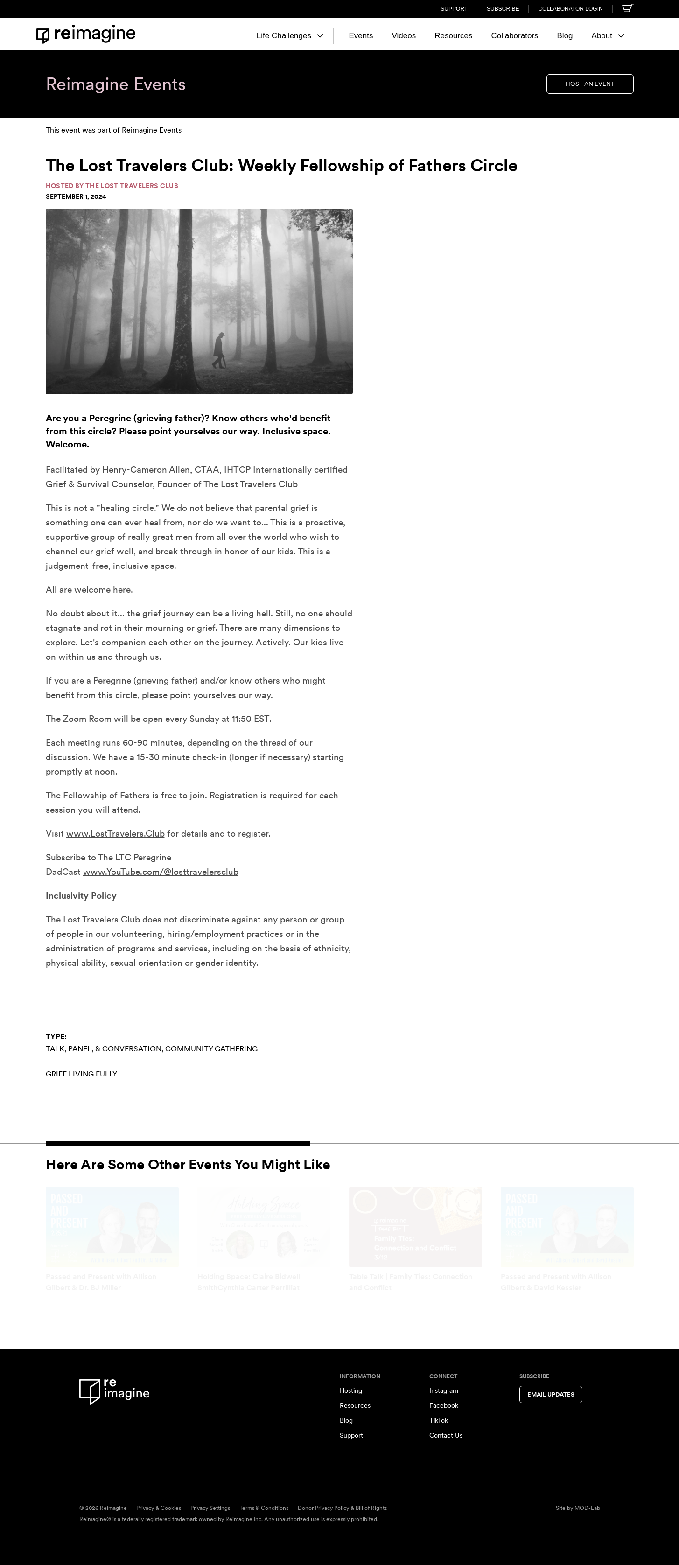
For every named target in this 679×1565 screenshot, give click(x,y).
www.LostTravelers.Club (115, 833)
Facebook (443, 1405)
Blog (565, 35)
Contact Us (445, 1435)
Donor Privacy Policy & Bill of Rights (342, 1508)
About (608, 35)
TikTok (438, 1420)
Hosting (351, 1390)
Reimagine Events (152, 130)
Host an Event (590, 83)
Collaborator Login (570, 9)
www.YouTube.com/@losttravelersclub (160, 871)
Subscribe (503, 9)
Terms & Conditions (263, 1508)
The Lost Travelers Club (131, 185)
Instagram (443, 1390)
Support (454, 9)
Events (361, 35)
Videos (404, 35)
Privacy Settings (210, 1508)
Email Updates (550, 1394)
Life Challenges (290, 35)
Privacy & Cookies (158, 1508)
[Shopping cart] (628, 8)
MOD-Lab (587, 1508)
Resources (453, 35)
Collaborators (514, 35)
